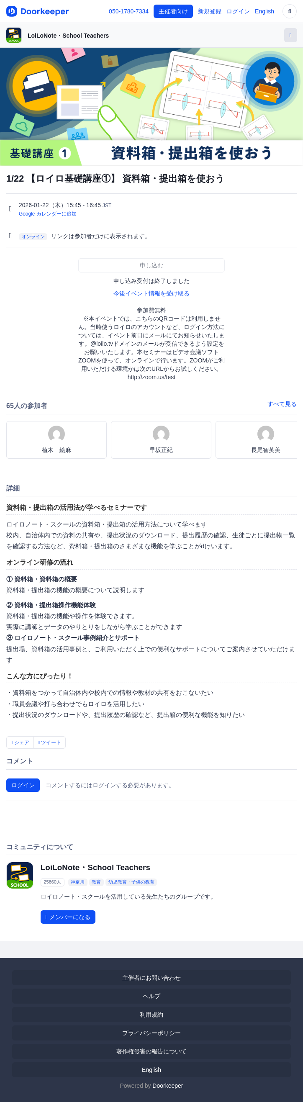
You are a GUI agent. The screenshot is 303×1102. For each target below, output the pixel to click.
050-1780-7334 (129, 11)
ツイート (50, 742)
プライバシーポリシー (151, 1033)
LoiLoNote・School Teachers (68, 35)
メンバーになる (68, 917)
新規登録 (209, 11)
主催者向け (173, 11)
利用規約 (151, 1014)
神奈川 (78, 882)
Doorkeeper (167, 1085)
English (264, 11)
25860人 (52, 882)
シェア (20, 742)
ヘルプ (151, 996)
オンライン (33, 236)
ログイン (238, 11)
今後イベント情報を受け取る (151, 293)
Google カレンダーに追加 (48, 214)
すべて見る (282, 404)
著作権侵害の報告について (151, 1051)
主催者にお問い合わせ (151, 977)
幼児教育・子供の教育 (131, 882)
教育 (96, 882)
